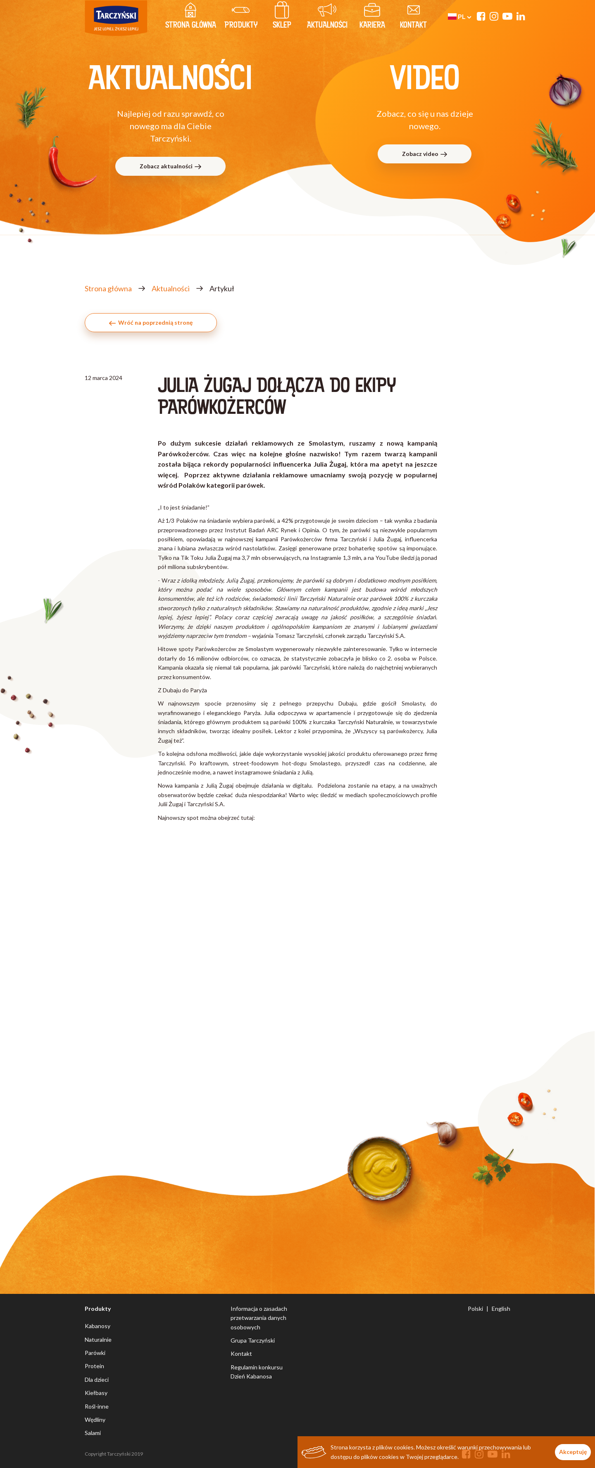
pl (459, 16)
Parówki (95, 1352)
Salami (93, 1432)
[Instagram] (494, 16)
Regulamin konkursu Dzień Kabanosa (257, 1372)
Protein (94, 1365)
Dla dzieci (97, 1379)
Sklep (282, 17)
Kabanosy (97, 1325)
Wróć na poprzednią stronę (151, 322)
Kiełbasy (96, 1392)
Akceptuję (573, 1451)
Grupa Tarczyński (253, 1340)
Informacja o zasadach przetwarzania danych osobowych (259, 1318)
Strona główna (108, 288)
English (501, 1308)
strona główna (190, 17)
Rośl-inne (97, 1406)
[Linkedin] (520, 16)
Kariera (372, 17)
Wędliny (95, 1419)
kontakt (413, 17)
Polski (475, 1308)
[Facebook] (481, 16)
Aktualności (327, 17)
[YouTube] (507, 16)
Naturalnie (98, 1339)
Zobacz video (424, 153)
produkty (240, 17)
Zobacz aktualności (171, 166)
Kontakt (241, 1353)
